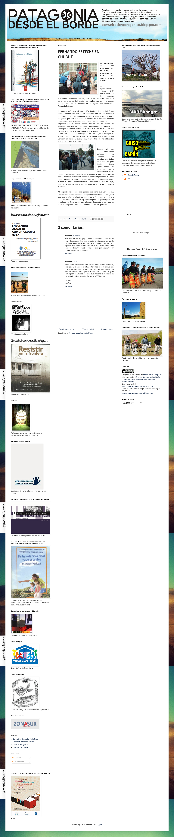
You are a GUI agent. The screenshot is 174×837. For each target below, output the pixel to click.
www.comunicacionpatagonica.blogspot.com (138, 386)
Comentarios (18, 762)
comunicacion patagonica (152, 375)
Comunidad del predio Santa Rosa (25, 739)
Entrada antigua (107, 329)
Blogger (99, 825)
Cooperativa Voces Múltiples (23, 742)
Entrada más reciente (66, 329)
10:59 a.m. (76, 235)
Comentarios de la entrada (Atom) (80, 333)
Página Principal (88, 329)
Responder (69, 254)
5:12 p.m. (76, 261)
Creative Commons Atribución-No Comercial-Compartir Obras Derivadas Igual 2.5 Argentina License (141, 379)
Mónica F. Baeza (133, 175)
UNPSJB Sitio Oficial (20, 747)
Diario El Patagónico (20, 745)
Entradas (16, 758)
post (128, 179)
